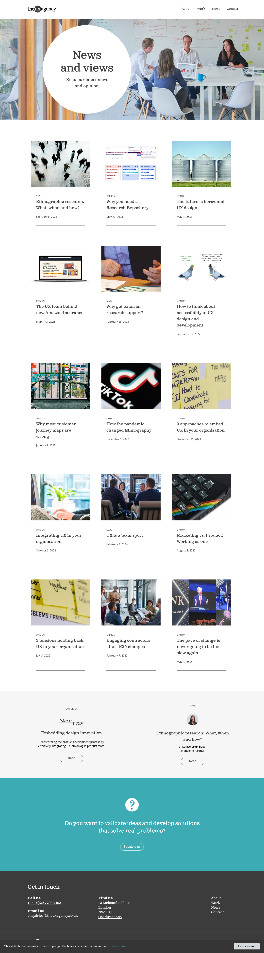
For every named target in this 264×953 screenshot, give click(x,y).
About (186, 9)
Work (201, 9)
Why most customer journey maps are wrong (56, 430)
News (216, 9)
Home (31, 7)
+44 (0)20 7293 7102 (44, 903)
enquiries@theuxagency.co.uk (53, 916)
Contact (232, 9)
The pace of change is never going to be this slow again (198, 647)
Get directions (110, 917)
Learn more (119, 946)
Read (71, 758)
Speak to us (132, 846)
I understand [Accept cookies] (247, 946)
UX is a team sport (124, 536)
